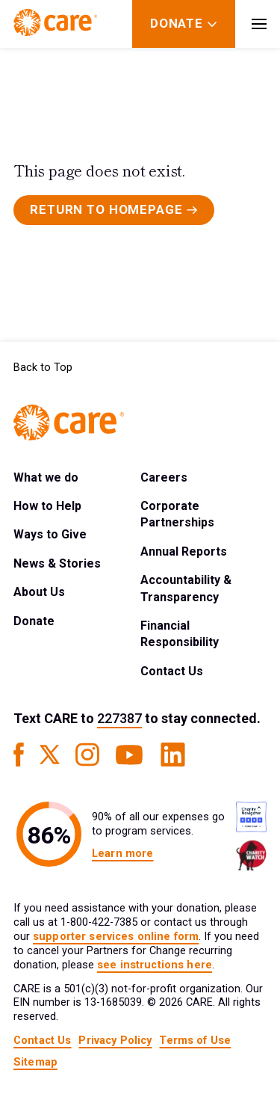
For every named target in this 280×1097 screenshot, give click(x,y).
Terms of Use (195, 1040)
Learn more (122, 853)
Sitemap (35, 1062)
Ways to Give (50, 534)
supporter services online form (116, 936)
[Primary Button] (113, 210)
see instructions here (154, 965)
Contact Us (171, 671)
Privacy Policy (115, 1040)
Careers (163, 477)
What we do (45, 477)
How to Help (47, 506)
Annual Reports (183, 551)
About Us (39, 592)
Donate (34, 621)
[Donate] (176, 24)
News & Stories (57, 563)
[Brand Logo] (55, 24)
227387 (119, 718)
